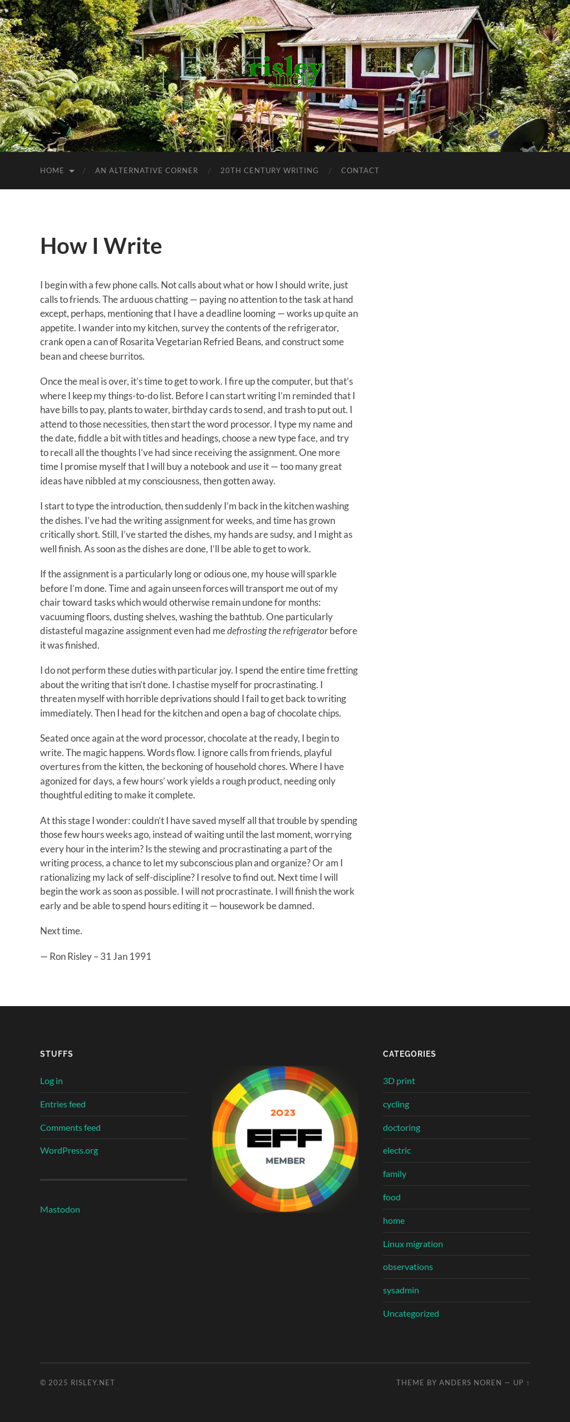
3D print (399, 1080)
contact (360, 170)
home (394, 1220)
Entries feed (63, 1104)
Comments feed (70, 1127)
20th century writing (269, 170)
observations (408, 1266)
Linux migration (413, 1243)
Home (52, 170)
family (394, 1173)
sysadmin (401, 1289)
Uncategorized (411, 1313)
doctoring (401, 1127)
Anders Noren (470, 1382)
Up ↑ (521, 1382)
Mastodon (60, 1209)
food (392, 1196)
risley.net (93, 1382)
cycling (396, 1104)
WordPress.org (69, 1150)
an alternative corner (146, 170)
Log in (51, 1080)
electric (397, 1150)
